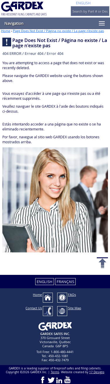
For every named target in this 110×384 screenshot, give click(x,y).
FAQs (72, 294)
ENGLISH (83, 3)
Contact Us (34, 308)
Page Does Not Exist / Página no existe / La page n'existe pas (58, 31)
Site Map (74, 308)
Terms (55, 372)
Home (5, 31)
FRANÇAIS (65, 281)
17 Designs (96, 372)
